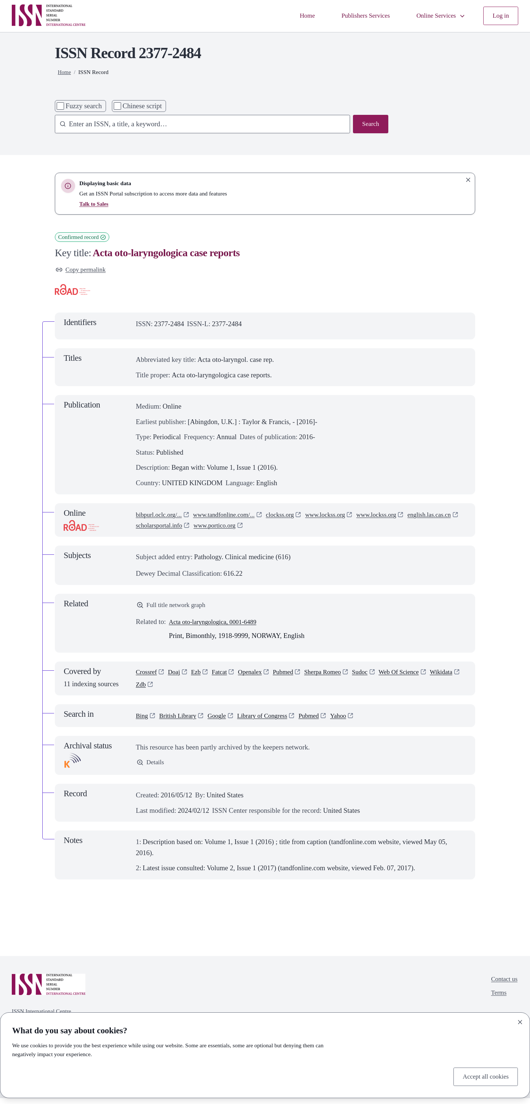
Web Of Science (418, 676)
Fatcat (224, 676)
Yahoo (354, 721)
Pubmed (293, 676)
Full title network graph (174, 607)
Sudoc (376, 676)
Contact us (502, 985)
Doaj (177, 676)
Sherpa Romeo (335, 676)
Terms (496, 1001)
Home (294, 16)
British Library (181, 721)
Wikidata (148, 690)
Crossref (147, 676)
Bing (142, 721)
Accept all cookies (483, 1076)
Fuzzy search (84, 106)
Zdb (177, 690)
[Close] (520, 1020)
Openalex (257, 676)
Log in (500, 16)
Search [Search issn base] (369, 124)
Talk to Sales (95, 204)
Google (223, 721)
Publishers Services (357, 16)
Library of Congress (272, 721)
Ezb (200, 676)
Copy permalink (83, 270)
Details (151, 768)
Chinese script (142, 106)
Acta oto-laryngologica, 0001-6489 (217, 624)
